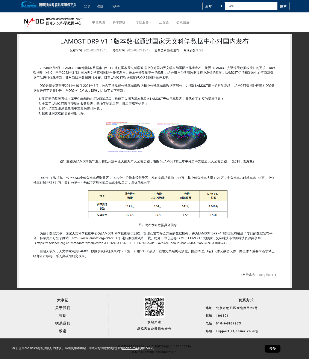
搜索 (283, 6)
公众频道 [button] (182, 22)
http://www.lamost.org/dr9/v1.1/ (95, 238)
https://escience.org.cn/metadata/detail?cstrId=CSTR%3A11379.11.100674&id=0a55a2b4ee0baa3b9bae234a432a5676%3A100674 (130, 243)
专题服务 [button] (142, 22)
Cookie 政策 (130, 348)
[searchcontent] (251, 6)
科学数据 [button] (119, 22)
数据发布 (173, 50)
